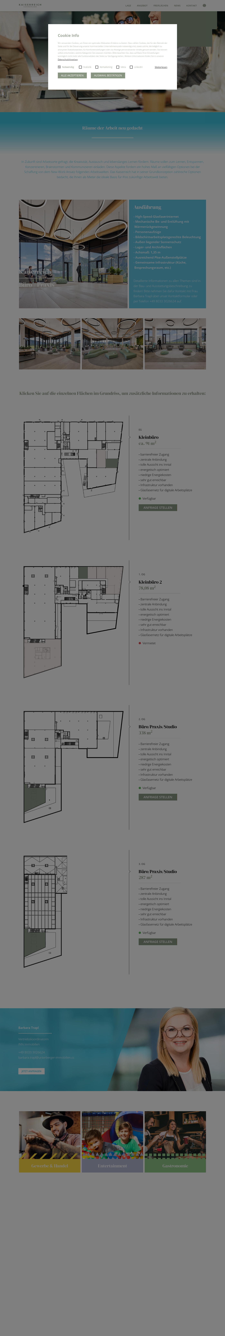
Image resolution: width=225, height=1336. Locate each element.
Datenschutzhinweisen (68, 59)
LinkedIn (136, 67)
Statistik (85, 67)
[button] (161, 67)
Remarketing (103, 67)
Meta (121, 67)
